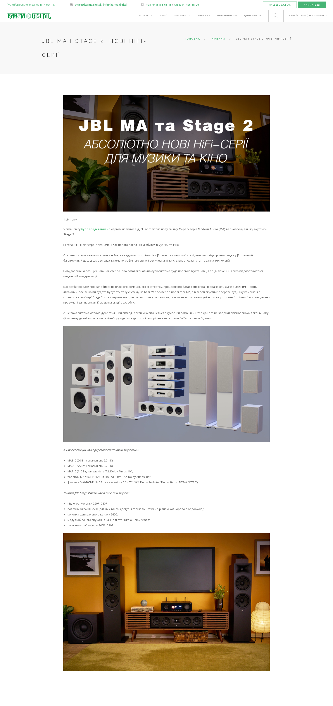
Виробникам (226, 15)
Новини (218, 38)
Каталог (180, 15)
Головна (192, 38)
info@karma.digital (115, 5)
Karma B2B (312, 4)
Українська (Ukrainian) (306, 15)
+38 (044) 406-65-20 (186, 5)
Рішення (203, 15)
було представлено (95, 229)
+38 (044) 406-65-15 (158, 5)
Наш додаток (280, 4)
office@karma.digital (88, 5)
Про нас (142, 15)
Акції (163, 15)
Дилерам (250, 15)
